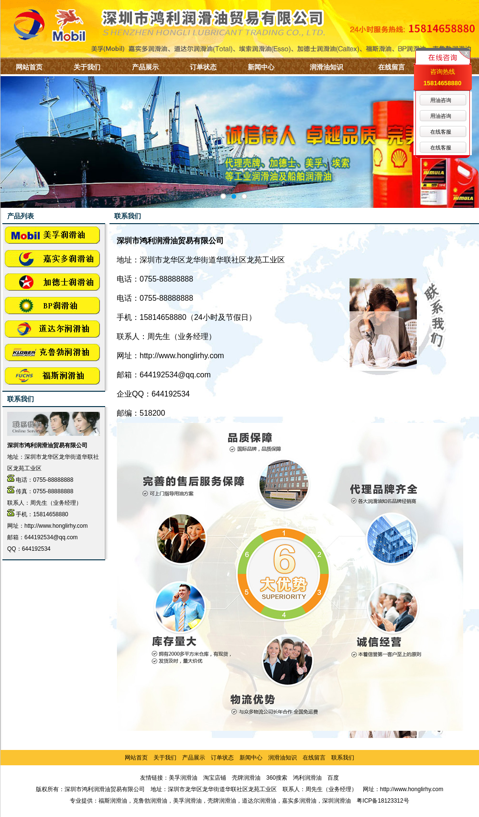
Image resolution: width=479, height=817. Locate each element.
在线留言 (391, 67)
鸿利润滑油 (307, 777)
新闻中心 (261, 67)
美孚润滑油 (183, 777)
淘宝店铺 (214, 777)
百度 (333, 777)
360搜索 (276, 777)
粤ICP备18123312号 (383, 800)
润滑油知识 (326, 67)
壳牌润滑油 (246, 777)
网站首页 (29, 67)
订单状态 (203, 67)
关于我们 (87, 67)
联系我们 (342, 757)
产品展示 (145, 67)
